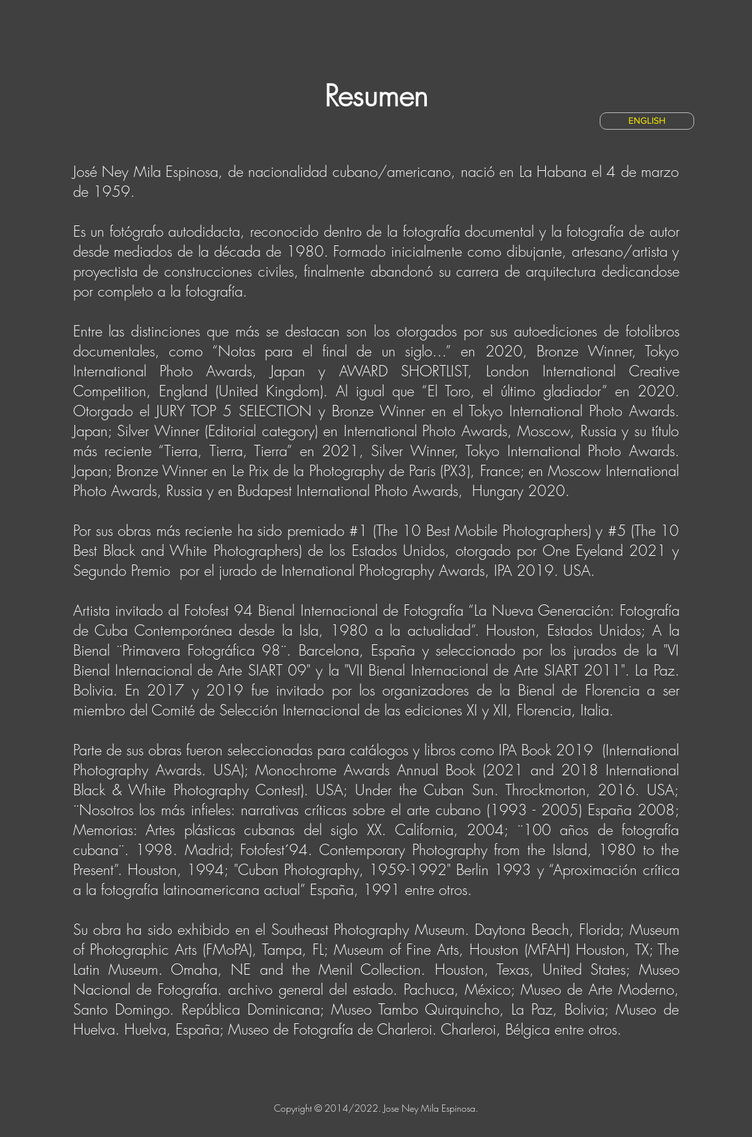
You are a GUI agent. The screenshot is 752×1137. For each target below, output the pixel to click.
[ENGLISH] (647, 121)
